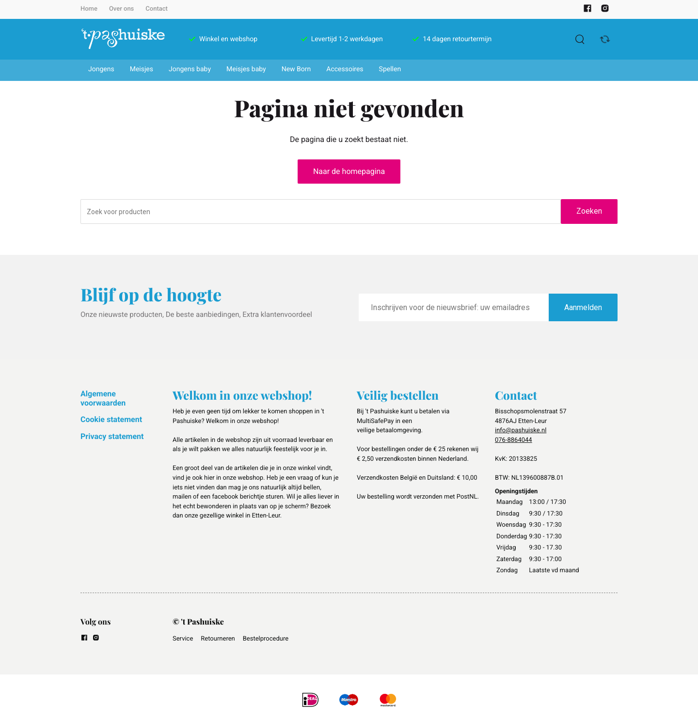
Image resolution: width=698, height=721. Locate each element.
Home (88, 9)
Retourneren (218, 639)
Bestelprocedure (265, 639)
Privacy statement (111, 436)
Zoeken (589, 211)
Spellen (390, 69)
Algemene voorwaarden (103, 398)
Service (183, 639)
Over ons (121, 9)
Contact (156, 9)
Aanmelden (583, 307)
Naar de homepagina (349, 171)
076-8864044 (513, 440)
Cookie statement (111, 419)
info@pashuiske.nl (520, 430)
